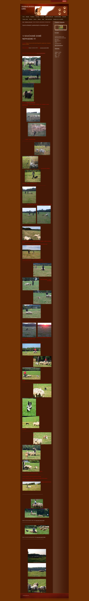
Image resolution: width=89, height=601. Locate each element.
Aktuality (27, 16)
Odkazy (39, 19)
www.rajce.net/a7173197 (40, 520)
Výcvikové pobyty (57, 16)
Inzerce (35, 19)
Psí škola (37, 16)
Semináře (64, 16)
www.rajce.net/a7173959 (44, 47)
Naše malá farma (48, 19)
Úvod (23, 16)
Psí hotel (42, 16)
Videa (43, 19)
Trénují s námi (25, 19)
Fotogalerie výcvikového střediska (61, 30)
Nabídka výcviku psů (49, 16)
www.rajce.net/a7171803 (41, 537)
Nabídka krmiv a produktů (58, 19)
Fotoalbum (32, 16)
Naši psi (30, 19)
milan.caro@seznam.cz (59, 45)
